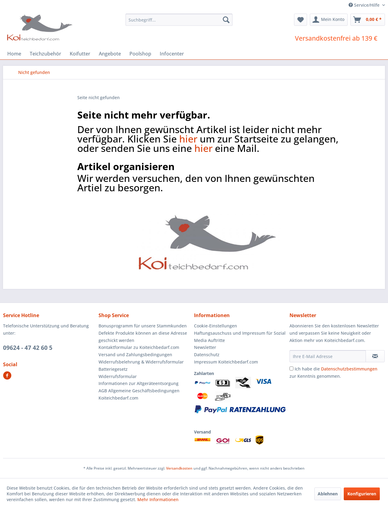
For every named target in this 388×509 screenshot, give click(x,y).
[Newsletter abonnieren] (375, 356)
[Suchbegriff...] (178, 20)
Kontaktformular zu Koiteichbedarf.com (139, 347)
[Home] (14, 53)
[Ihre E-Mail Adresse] (327, 356)
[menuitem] (178, 20)
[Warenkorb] (367, 20)
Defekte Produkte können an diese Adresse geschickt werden (143, 336)
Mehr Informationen (158, 499)
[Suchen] (226, 20)
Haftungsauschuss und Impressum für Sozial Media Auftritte (240, 336)
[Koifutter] (80, 53)
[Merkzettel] (300, 20)
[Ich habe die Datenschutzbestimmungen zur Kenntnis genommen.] (291, 368)
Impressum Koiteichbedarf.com (226, 362)
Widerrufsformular (118, 376)
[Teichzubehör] (45, 53)
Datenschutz (206, 354)
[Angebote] (110, 53)
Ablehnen (328, 494)
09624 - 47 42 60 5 (27, 348)
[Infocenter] (172, 53)
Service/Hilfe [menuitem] (365, 5)
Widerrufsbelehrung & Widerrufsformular (141, 362)
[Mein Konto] (329, 20)
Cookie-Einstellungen (215, 326)
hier (188, 138)
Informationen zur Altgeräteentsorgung (139, 383)
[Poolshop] (140, 53)
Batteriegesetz (113, 369)
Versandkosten (179, 468)
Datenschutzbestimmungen (349, 369)
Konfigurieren (361, 494)
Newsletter (205, 347)
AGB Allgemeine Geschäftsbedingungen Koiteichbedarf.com (139, 394)
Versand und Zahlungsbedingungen (135, 354)
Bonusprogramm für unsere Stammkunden (143, 326)
